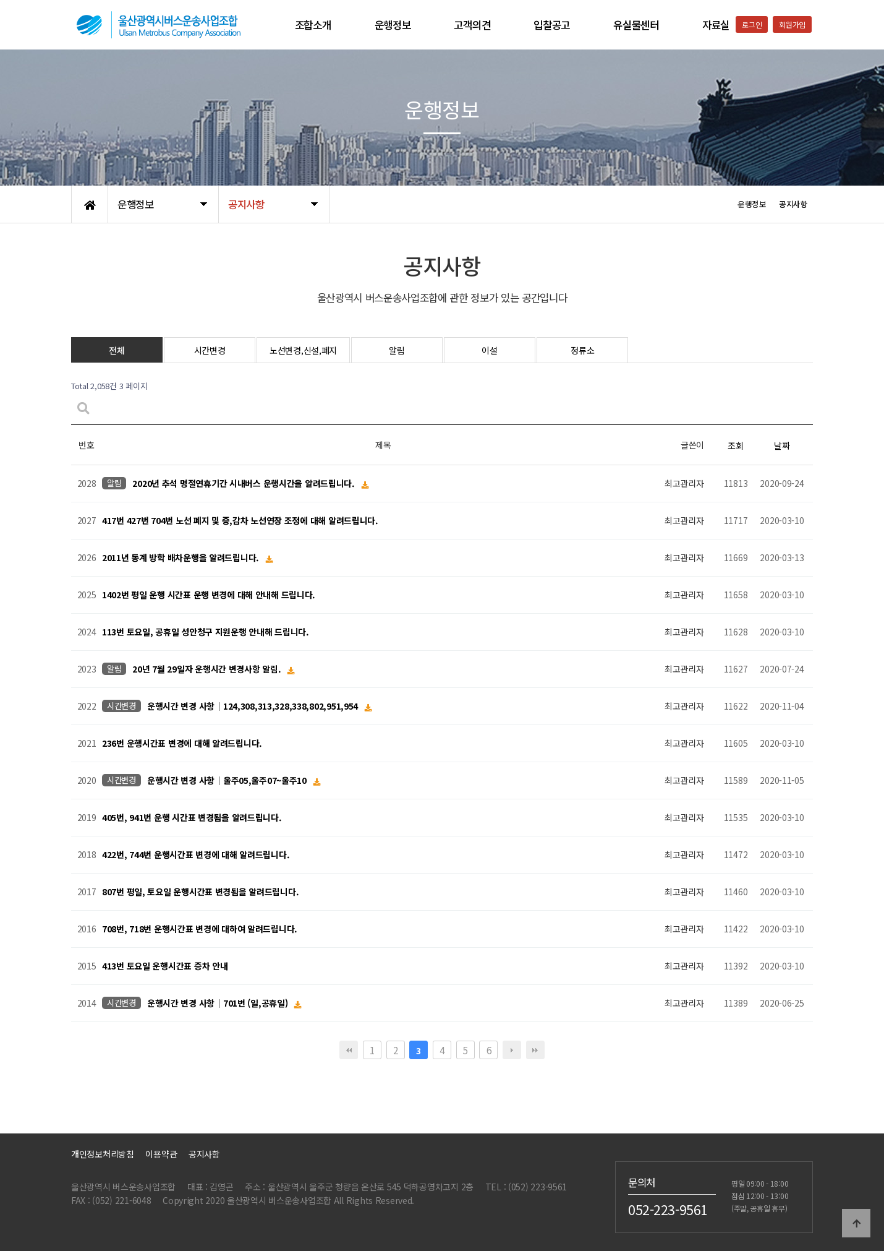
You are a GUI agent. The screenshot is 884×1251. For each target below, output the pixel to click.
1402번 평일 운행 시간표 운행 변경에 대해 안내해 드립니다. (208, 595)
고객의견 (472, 24)
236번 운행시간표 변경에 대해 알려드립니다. (182, 743)
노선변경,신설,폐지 (303, 350)
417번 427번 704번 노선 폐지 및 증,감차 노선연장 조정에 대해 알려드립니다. (240, 521)
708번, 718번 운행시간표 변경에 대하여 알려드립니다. (199, 929)
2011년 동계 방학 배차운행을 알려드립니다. (181, 558)
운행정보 (393, 24)
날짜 (781, 445)
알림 (396, 350)
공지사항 (204, 1154)
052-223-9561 (668, 1209)
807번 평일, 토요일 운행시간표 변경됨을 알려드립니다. (200, 892)
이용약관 (161, 1154)
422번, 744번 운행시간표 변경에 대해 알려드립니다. (195, 855)
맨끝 (535, 1050)
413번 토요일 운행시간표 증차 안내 (164, 966)
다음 (512, 1050)
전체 (116, 350)
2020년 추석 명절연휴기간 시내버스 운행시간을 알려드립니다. (244, 484)
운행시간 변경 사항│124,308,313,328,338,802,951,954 (253, 706)
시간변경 (210, 350)
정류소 (582, 350)
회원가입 (792, 24)
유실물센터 (636, 24)
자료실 (715, 24)
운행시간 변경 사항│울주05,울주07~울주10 (228, 781)
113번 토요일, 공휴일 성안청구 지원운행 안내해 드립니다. (205, 632)
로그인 (752, 24)
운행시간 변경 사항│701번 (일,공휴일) (218, 1003)
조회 (735, 445)
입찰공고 (551, 24)
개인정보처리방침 (102, 1154)
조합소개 (313, 24)
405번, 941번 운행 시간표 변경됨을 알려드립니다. (192, 818)
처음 (348, 1050)
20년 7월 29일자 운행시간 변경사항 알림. (207, 669)
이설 (489, 350)
